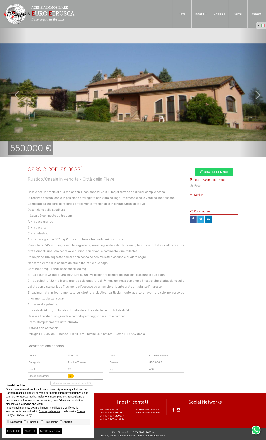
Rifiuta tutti (30, 431)
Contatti (257, 13)
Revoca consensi (127, 435)
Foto (195, 185)
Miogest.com (158, 435)
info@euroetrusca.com (148, 409)
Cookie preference (49, 411)
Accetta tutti (13, 431)
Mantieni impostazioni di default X (71, 383)
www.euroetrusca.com (148, 412)
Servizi (238, 13)
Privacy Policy (108, 435)
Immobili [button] (201, 13)
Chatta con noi (214, 172)
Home (182, 13)
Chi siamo (219, 13)
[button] (13, 92)
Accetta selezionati (50, 431)
